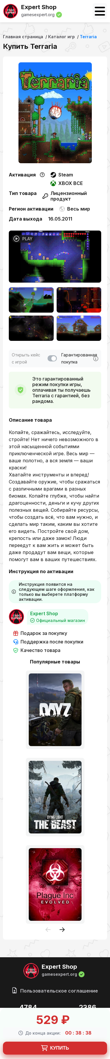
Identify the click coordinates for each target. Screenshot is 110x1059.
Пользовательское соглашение (55, 991)
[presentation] (48, 930)
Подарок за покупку (40, 633)
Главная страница (23, 36)
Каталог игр (61, 36)
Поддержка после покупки (48, 642)
